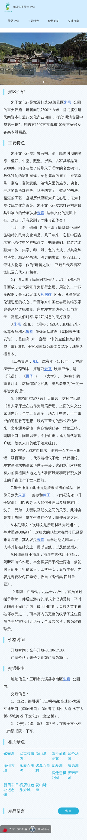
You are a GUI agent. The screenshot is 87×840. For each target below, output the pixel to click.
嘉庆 (36, 361)
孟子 (29, 376)
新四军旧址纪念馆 (10, 790)
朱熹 (67, 102)
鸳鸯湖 (9, 753)
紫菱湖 (57, 766)
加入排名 (43, 829)
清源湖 (73, 766)
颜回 (46, 495)
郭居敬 (46, 294)
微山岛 (41, 753)
